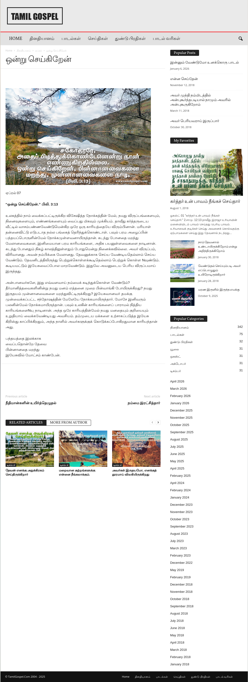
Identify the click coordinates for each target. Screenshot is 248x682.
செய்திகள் (98, 39)
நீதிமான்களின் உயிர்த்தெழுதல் (31, 402)
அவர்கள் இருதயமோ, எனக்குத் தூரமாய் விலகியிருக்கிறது (134, 472)
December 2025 (181, 410)
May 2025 (177, 461)
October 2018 (179, 599)
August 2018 (179, 613)
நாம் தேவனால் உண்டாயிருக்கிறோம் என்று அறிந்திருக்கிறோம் (217, 246)
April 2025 (177, 468)
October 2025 (179, 425)
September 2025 (182, 432)
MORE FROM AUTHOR (68, 422)
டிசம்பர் (11, 465)
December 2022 (181, 563)
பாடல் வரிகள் (166, 39)
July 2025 (177, 446)
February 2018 (180, 657)
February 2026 (180, 396)
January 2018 (179, 664)
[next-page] (158, 422)
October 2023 (179, 519)
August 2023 (179, 533)
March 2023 (178, 548)
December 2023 (181, 504)
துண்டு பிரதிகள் (130, 39)
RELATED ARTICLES (26, 422)
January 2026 (179, 403)
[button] (240, 39)
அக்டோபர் (178, 364)
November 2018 (181, 592)
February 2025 (180, 475)
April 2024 (177, 483)
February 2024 (180, 490)
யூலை (174, 349)
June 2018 (177, 628)
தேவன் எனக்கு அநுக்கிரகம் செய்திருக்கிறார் (25, 472)
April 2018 (177, 642)
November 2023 (181, 512)
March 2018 (178, 650)
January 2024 (179, 497)
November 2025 (181, 417)
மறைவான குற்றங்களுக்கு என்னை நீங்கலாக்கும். (77, 472)
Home (15, 39)
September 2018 (182, 606)
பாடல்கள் (71, 39)
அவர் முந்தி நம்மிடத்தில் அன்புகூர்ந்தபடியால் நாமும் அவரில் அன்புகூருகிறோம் (200, 100)
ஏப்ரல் (38, 50)
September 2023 (182, 526)
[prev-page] (152, 422)
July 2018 (177, 621)
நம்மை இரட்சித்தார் (144, 402)
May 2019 (177, 570)
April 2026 (177, 381)
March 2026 (178, 388)
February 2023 (180, 555)
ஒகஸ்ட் (175, 356)
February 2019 (180, 577)
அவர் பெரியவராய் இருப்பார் (194, 120)
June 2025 (177, 454)
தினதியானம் (42, 39)
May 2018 (177, 635)
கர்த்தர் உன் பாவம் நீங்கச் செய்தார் (205, 201)
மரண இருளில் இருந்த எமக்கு (219, 290)
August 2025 (179, 439)
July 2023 (177, 541)
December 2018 (181, 584)
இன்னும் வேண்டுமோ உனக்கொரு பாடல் (204, 62)
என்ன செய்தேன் (184, 78)
